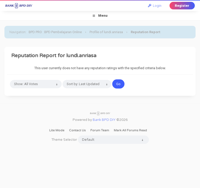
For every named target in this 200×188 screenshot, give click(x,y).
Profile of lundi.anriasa (106, 32)
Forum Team (99, 130)
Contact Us (77, 130)
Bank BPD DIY (104, 120)
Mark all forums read (130, 130)
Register (182, 6)
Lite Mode (56, 130)
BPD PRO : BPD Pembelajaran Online (55, 32)
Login (154, 6)
